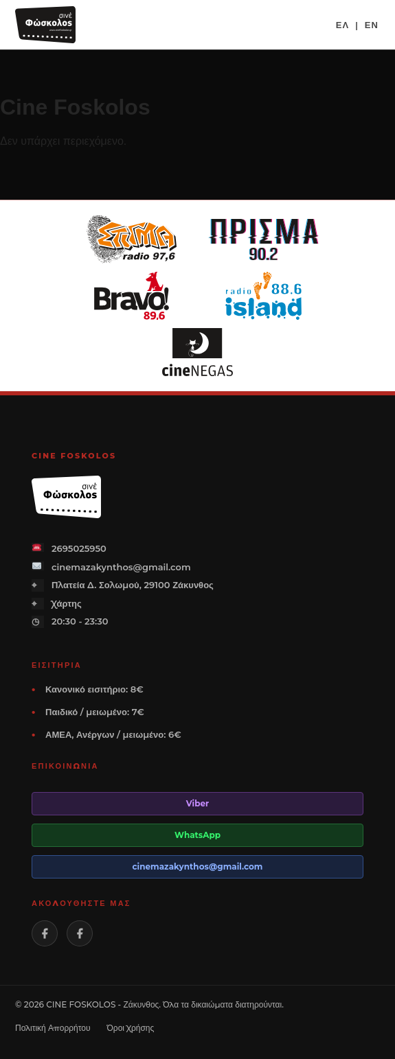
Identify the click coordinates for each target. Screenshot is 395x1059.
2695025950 (69, 548)
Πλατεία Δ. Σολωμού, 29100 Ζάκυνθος (123, 585)
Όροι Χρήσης (131, 1028)
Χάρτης (57, 604)
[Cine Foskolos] (45, 24)
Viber (198, 803)
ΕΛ (342, 25)
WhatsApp (197, 835)
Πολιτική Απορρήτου (53, 1028)
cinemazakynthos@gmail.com (111, 566)
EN (372, 25)
